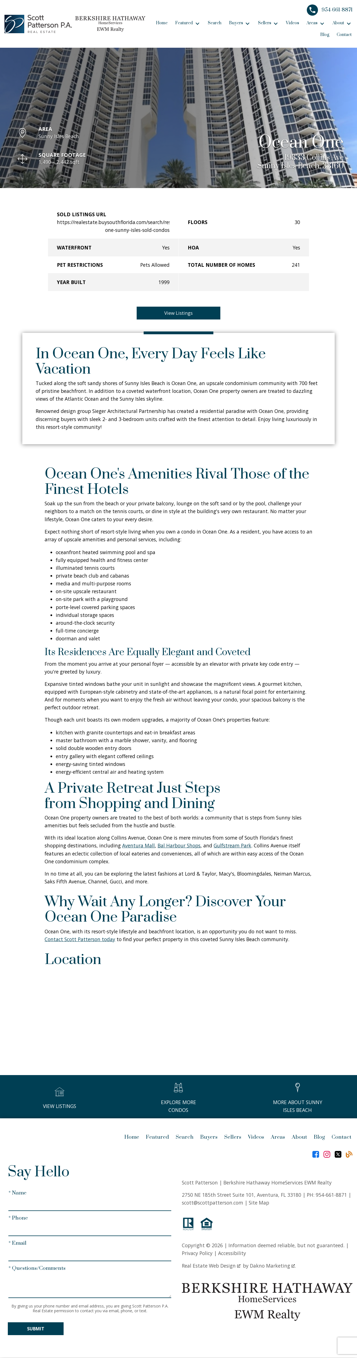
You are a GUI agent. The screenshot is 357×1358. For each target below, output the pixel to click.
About (299, 1138)
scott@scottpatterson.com (212, 1203)
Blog (324, 34)
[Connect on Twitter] (338, 1155)
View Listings (179, 313)
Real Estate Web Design (211, 1266)
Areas (278, 1138)
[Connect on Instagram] (327, 1155)
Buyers (209, 1138)
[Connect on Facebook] (315, 1155)
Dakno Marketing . (273, 1266)
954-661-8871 (331, 1195)
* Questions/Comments (37, 1269)
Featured (157, 1138)
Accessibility (232, 1253)
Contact (344, 34)
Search (214, 23)
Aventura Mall (138, 846)
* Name (17, 1193)
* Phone (18, 1218)
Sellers (232, 1138)
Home (162, 23)
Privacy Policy (197, 1253)
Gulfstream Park (232, 846)
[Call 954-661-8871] (330, 10)
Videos (292, 23)
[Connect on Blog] (349, 1155)
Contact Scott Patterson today (80, 939)
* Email (17, 1244)
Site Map (259, 1203)
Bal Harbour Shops (179, 846)
